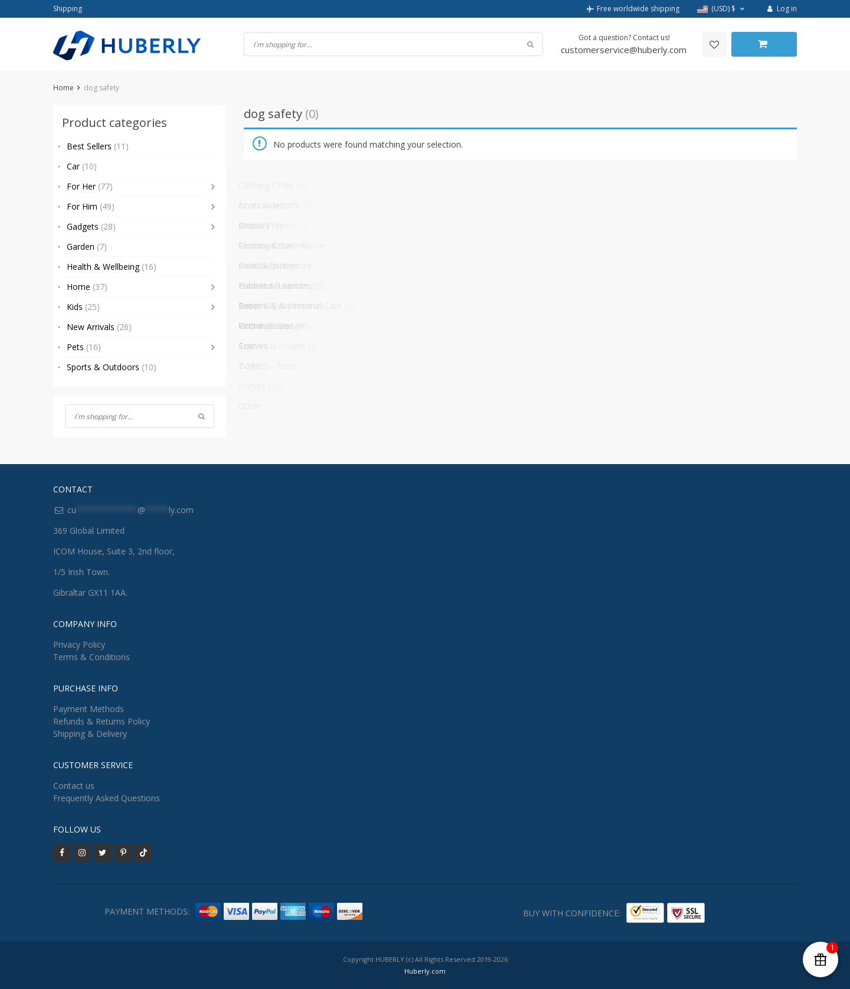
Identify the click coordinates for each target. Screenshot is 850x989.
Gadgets (91, 226)
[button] (722, 9)
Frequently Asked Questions (106, 798)
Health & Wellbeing (111, 266)
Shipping (67, 9)
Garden (87, 246)
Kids (83, 306)
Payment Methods (88, 708)
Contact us (73, 785)
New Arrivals (99, 326)
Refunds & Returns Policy (101, 721)
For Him (91, 206)
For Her (90, 186)
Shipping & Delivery (90, 733)
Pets (84, 346)
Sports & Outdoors (111, 367)
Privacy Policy (79, 644)
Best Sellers (98, 146)
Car (82, 166)
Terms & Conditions (91, 656)
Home (63, 88)
